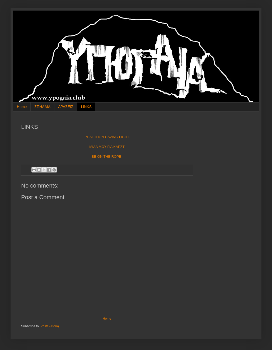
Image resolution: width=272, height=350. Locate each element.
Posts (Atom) (49, 326)
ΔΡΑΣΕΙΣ (65, 107)
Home (22, 107)
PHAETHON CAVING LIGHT (107, 137)
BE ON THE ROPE (106, 156)
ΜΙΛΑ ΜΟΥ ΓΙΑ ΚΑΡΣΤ (106, 147)
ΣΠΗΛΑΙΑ (42, 107)
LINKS (86, 107)
